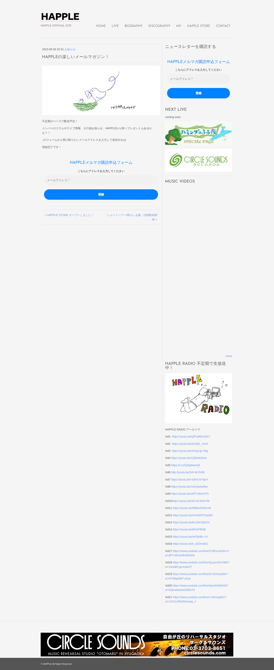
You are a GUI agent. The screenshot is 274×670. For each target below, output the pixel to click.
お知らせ (69, 49)
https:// (176, 501)
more (229, 356)
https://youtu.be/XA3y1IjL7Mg (190, 450)
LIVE (115, 26)
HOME (101, 26)
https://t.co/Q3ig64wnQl (185, 465)
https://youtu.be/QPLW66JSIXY (191, 436)
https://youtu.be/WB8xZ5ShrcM (192, 508)
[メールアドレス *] (101, 180)
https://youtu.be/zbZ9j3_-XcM (190, 443)
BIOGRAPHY (134, 26)
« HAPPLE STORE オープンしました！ (69, 215)
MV (178, 26)
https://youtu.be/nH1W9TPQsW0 (193, 515)
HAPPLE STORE (198, 26)
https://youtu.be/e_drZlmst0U (190, 543)
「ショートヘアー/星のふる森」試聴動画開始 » (130, 217)
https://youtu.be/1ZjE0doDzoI (189, 457)
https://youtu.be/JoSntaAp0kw (189, 486)
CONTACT (223, 26)
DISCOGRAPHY (159, 26)
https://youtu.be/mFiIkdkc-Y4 (190, 536)
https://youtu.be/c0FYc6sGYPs (190, 493)
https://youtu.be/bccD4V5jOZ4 (191, 522)
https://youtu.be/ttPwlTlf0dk (189, 529)
